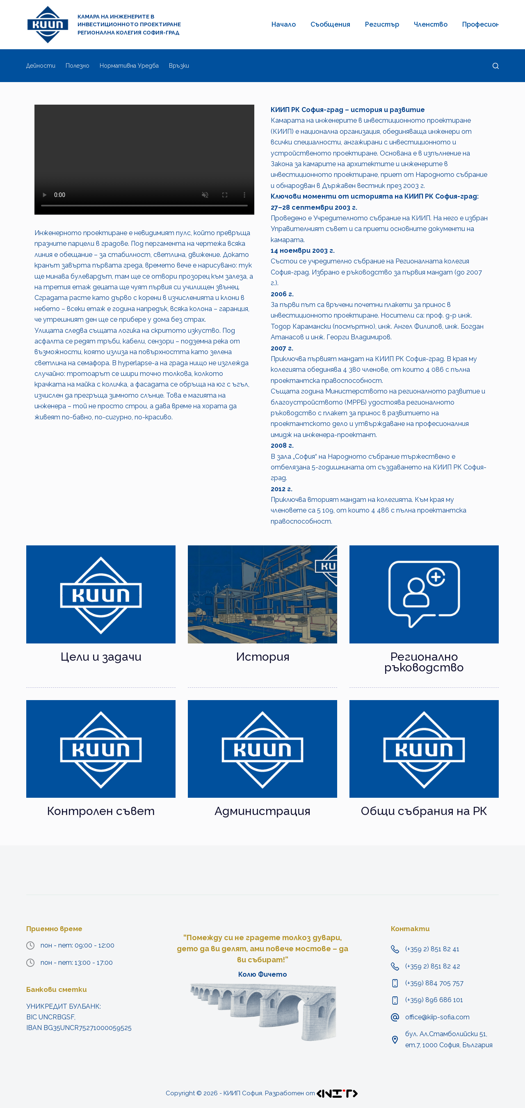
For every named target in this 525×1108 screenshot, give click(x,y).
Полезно (77, 65)
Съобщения (330, 24)
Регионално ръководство (424, 662)
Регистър (382, 24)
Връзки (179, 65)
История (263, 657)
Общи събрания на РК (424, 811)
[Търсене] (496, 66)
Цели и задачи (101, 657)
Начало (284, 24)
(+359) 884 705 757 (434, 983)
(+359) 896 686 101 (434, 1000)
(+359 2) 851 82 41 (432, 949)
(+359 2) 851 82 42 (432, 966)
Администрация (262, 811)
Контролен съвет (101, 811)
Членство (430, 24)
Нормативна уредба (129, 65)
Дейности (40, 65)
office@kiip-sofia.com (437, 1017)
